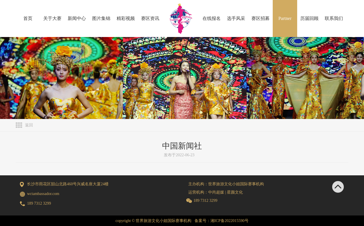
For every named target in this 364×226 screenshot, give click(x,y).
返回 (29, 125)
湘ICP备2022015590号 (229, 221)
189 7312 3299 (205, 200)
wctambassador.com (43, 194)
